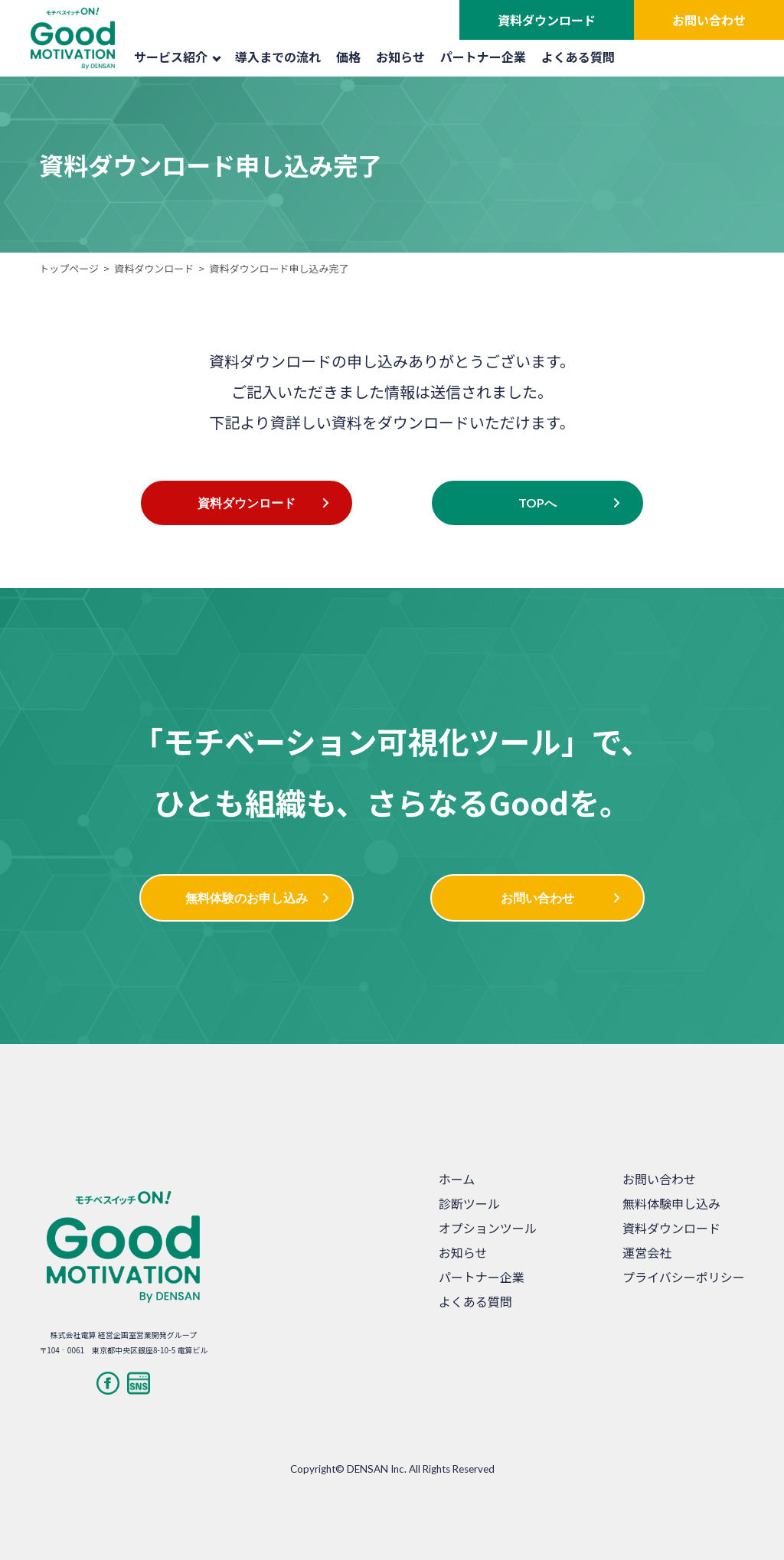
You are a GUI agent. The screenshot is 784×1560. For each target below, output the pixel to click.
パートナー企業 (483, 56)
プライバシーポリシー (683, 1277)
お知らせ (400, 56)
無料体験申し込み (671, 1203)
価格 (348, 56)
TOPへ (537, 502)
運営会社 (646, 1252)
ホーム (457, 1179)
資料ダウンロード (547, 20)
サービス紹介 (177, 56)
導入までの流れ (278, 56)
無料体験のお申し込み (246, 897)
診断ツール (469, 1203)
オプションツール (488, 1228)
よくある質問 (578, 56)
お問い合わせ (709, 20)
